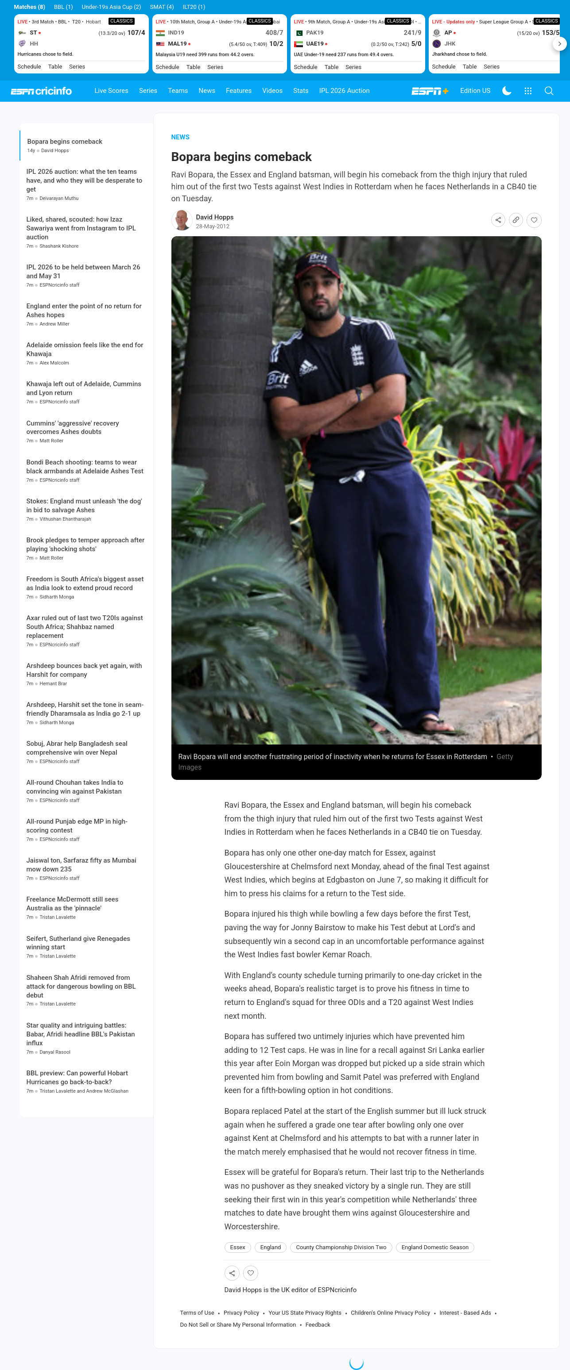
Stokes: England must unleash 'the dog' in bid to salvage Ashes (84, 505)
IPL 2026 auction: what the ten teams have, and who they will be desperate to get (85, 180)
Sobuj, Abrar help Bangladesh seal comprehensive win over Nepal (77, 748)
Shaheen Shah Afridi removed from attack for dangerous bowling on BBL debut (81, 986)
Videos (272, 91)
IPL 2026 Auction (344, 91)
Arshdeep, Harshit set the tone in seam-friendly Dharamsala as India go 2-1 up (85, 709)
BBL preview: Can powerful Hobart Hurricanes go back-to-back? (77, 1077)
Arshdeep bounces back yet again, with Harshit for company (84, 670)
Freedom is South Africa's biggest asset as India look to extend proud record (85, 583)
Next (560, 44)
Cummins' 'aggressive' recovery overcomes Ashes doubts (73, 427)
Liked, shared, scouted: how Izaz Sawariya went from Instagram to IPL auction (81, 228)
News (207, 91)
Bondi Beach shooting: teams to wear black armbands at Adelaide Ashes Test (85, 466)
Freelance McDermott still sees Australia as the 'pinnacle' (73, 903)
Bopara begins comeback (65, 142)
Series (148, 91)
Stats (301, 91)
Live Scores (112, 91)
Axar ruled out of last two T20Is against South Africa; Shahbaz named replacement (85, 627)
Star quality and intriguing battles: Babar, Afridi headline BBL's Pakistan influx (81, 1034)
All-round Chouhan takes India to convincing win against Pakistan (75, 787)
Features (239, 91)
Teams (178, 91)
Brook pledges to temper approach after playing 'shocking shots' (86, 544)
